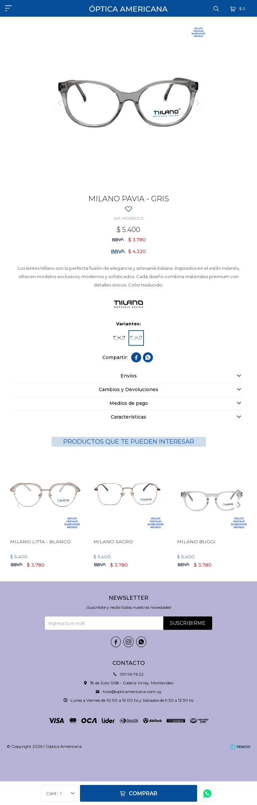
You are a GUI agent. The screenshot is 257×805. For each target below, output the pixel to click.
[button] (238, 504)
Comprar (143, 793)
